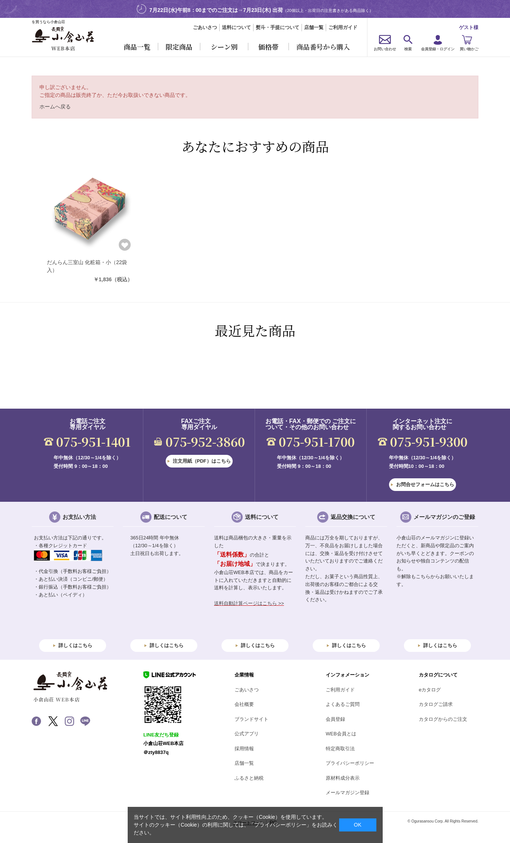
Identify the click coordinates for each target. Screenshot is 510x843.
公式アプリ (247, 733)
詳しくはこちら (75, 645)
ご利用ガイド (342, 27)
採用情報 (244, 748)
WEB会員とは (341, 733)
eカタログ (430, 690)
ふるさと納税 (249, 778)
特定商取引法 (340, 748)
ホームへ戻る (55, 107)
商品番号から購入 (323, 46)
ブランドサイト (251, 719)
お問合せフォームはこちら (425, 484)
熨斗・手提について (277, 27)
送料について (236, 27)
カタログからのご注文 (443, 719)
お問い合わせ (385, 49)
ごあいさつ (205, 27)
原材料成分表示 (343, 778)
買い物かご (469, 49)
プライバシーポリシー (350, 763)
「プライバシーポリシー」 (280, 825)
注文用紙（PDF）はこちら (202, 461)
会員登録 (335, 719)
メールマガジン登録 (347, 792)
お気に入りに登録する (125, 245)
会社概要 (244, 704)
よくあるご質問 (343, 704)
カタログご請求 (436, 704)
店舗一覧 (313, 27)
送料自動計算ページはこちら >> (249, 603)
